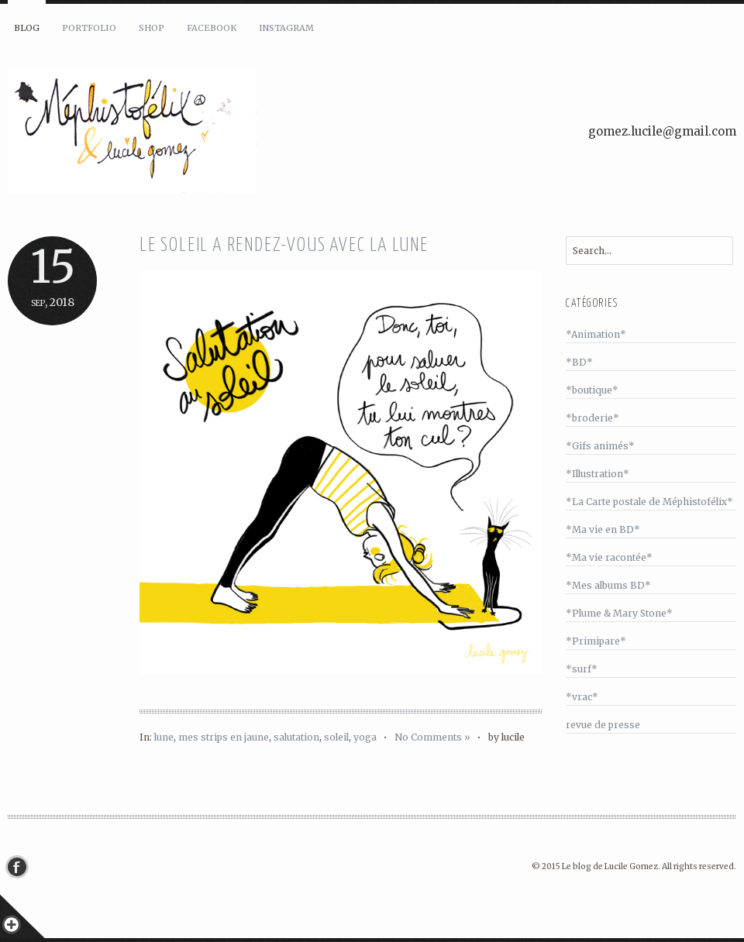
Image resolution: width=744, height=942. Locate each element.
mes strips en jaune (223, 737)
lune (164, 737)
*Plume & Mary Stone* (619, 613)
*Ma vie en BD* (603, 529)
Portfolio (89, 27)
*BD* (579, 362)
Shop (151, 27)
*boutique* (592, 390)
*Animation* (596, 334)
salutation (296, 737)
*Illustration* (597, 474)
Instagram (286, 27)
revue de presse (603, 725)
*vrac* (582, 697)
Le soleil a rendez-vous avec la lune (284, 246)
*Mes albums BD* (608, 585)
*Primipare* (596, 641)
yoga (365, 737)
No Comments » (432, 737)
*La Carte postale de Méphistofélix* (649, 501)
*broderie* (592, 418)
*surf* (582, 669)
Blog (27, 27)
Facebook (211, 27)
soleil (336, 737)
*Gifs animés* (600, 446)
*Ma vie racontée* (609, 557)
